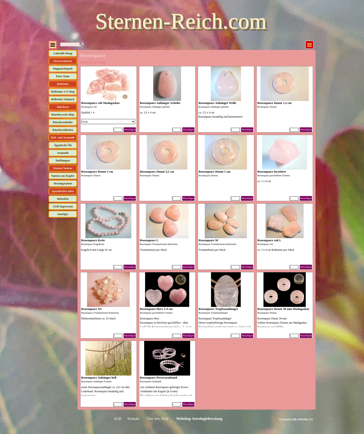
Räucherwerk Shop (62, 114)
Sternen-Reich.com (180, 21)
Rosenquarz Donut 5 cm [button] (215, 171)
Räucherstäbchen (62, 130)
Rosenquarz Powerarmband (158, 377)
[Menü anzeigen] (309, 45)
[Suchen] (71, 44)
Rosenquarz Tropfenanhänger (218, 309)
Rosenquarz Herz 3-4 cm (156, 309)
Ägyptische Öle (63, 145)
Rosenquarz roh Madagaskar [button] (100, 103)
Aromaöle (62, 152)
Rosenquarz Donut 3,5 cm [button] (157, 171)
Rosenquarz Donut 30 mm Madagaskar (283, 309)
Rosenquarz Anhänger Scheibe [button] (160, 103)
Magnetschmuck (63, 68)
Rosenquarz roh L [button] (269, 240)
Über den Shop (157, 419)
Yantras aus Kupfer (63, 175)
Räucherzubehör (63, 122)
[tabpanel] (291, 419)
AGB (117, 419)
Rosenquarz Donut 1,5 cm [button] (274, 103)
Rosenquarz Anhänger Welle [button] (217, 103)
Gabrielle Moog (62, 53)
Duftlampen (63, 160)
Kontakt (133, 419)
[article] (108, 99)
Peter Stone (63, 76)
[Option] (108, 121)
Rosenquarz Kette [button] (93, 240)
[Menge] (117, 130)
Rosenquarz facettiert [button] (271, 171)
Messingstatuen (63, 183)
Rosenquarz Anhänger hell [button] (99, 377)
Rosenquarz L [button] (149, 240)
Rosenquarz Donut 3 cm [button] (97, 171)
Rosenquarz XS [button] (91, 309)
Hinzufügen (129, 129)
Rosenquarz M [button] (208, 240)
